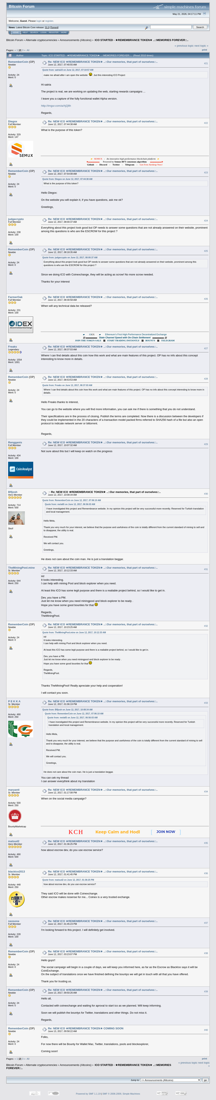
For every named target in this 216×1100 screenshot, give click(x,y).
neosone (13, 921)
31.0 (47, 27)
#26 (206, 299)
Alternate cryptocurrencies (41, 40)
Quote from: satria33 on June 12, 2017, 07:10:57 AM (67, 70)
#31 (206, 569)
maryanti (13, 789)
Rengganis (15, 442)
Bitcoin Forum (14, 40)
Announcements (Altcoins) (75, 40)
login (39, 20)
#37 (206, 923)
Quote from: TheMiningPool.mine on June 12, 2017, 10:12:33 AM (74, 632)
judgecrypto (16, 219)
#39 (206, 991)
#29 (206, 444)
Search (34, 32)
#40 (206, 1030)
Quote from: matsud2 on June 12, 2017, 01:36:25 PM (68, 880)
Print (204, 50)
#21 (206, 63)
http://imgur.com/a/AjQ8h (56, 105)
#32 (206, 626)
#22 (206, 123)
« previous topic (184, 45)
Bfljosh (12, 492)
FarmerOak (15, 297)
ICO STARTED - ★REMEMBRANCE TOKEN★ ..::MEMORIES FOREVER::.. (141, 40)
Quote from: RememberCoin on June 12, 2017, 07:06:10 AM (71, 500)
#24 (206, 220)
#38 (206, 953)
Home (16, 32)
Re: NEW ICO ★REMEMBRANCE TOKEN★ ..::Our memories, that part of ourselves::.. (103, 61)
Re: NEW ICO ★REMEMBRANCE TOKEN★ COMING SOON (85, 1028)
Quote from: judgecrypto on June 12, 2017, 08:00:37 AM (70, 257)
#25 (206, 251)
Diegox (12, 121)
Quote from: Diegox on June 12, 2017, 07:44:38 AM (67, 179)
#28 (206, 378)
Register (53, 32)
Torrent (54, 27)
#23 (206, 172)
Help (25, 32)
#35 (206, 843)
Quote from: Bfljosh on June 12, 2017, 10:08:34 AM (67, 710)
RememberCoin (18, 61)
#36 (206, 873)
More (64, 32)
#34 (206, 791)
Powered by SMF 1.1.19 (88, 1093)
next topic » (201, 45)
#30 (206, 493)
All (28, 50)
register (49, 20)
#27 (206, 348)
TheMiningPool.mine (21, 567)
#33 (206, 703)
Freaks (12, 346)
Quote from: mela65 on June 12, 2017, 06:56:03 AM (70, 504)
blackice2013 (16, 871)
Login (43, 32)
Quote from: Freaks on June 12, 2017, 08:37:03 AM (67, 385)
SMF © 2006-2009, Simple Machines (121, 1093)
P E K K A (14, 701)
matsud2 (13, 841)
